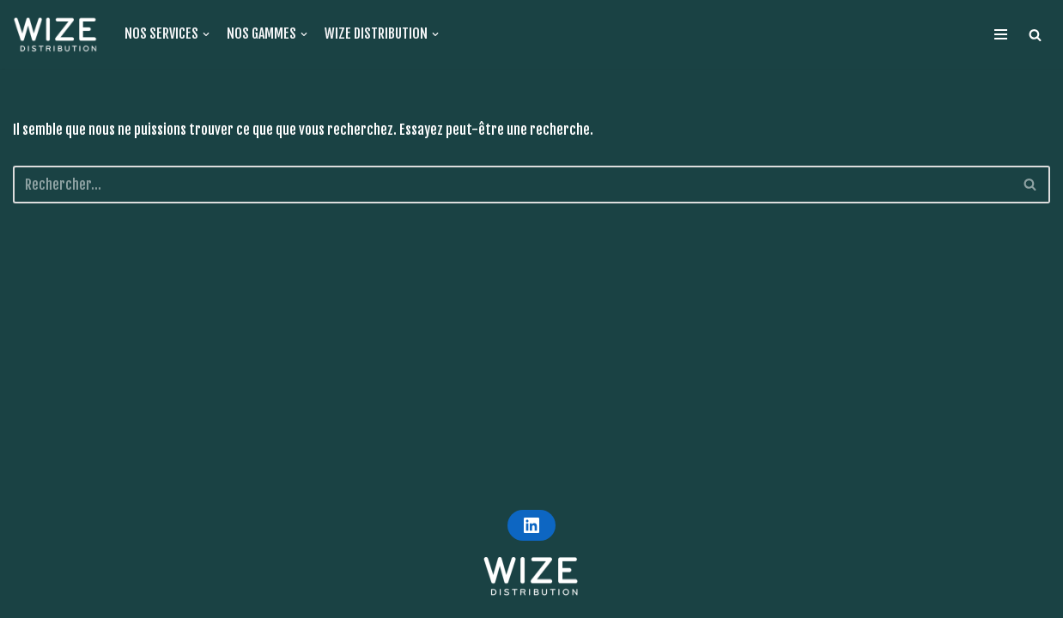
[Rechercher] (1030, 184)
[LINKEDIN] (531, 525)
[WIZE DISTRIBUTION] (56, 34)
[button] (1035, 34)
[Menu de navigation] (1000, 34)
